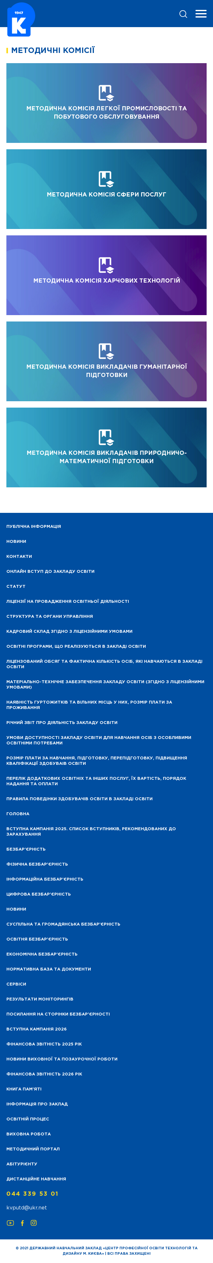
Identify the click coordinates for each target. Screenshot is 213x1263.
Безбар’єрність (26, 849)
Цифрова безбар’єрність (38, 894)
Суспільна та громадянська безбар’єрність (63, 924)
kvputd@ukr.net (26, 1208)
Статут (16, 586)
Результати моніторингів (39, 999)
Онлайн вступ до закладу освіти (50, 571)
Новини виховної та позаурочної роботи (62, 1059)
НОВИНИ (16, 541)
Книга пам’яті (24, 1089)
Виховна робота (28, 1134)
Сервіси (16, 984)
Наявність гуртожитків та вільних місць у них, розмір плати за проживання (89, 705)
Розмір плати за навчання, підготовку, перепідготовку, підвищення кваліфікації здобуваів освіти (96, 761)
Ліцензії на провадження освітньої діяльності (67, 601)
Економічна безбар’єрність (42, 954)
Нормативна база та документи (48, 969)
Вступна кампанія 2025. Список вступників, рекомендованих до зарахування (91, 831)
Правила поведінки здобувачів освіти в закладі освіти (79, 799)
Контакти (19, 556)
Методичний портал (33, 1149)
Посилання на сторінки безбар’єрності (58, 1014)
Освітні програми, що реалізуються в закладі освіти (76, 646)
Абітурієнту (21, 1164)
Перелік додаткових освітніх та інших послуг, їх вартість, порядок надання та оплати (96, 781)
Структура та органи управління (49, 616)
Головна (17, 814)
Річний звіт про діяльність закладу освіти (62, 723)
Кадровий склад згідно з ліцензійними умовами (69, 631)
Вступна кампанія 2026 (36, 1029)
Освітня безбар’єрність (37, 939)
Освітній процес (27, 1119)
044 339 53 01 (32, 1194)
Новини (16, 909)
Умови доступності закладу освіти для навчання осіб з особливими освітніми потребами (98, 740)
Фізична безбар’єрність (37, 864)
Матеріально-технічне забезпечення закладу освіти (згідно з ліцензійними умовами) (105, 684)
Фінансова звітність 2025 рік (44, 1044)
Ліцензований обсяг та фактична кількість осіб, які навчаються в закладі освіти (104, 664)
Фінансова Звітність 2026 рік (44, 1074)
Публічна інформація (33, 526)
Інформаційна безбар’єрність (44, 879)
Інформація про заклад (37, 1104)
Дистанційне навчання (36, 1179)
